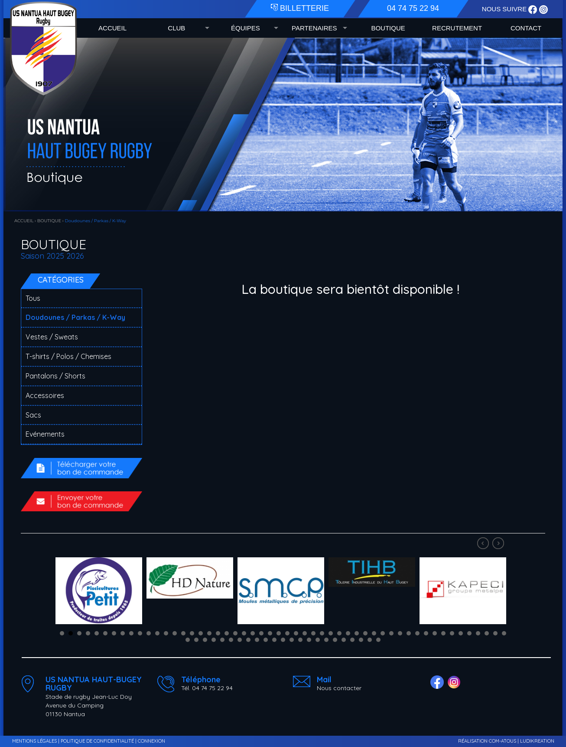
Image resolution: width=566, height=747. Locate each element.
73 (361, 640)
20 (226, 633)
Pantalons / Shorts (55, 376)
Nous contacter (339, 688)
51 (495, 633)
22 (244, 633)
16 (192, 633)
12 (157, 633)
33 (339, 633)
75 (378, 640)
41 (409, 633)
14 (174, 633)
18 (209, 633)
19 (218, 633)
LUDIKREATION (537, 741)
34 (348, 633)
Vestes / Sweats (52, 336)
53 (187, 640)
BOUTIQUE (388, 28)
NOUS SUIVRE (505, 9)
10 (140, 633)
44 (435, 633)
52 (504, 633)
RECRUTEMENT (457, 28)
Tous (33, 298)
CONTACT (526, 28)
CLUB (176, 28)
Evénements (45, 434)
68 (318, 640)
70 (335, 640)
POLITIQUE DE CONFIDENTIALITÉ (97, 741)
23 (252, 633)
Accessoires (45, 395)
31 (322, 633)
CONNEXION (151, 741)
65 (292, 640)
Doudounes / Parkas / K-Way (75, 317)
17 (200, 633)
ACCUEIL (112, 28)
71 (344, 640)
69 (326, 640)
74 (370, 640)
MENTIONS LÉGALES (34, 741)
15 (183, 633)
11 (148, 633)
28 (296, 633)
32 (331, 633)
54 (196, 640)
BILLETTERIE (300, 8)
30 (313, 633)
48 (469, 633)
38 (383, 633)
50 (487, 633)
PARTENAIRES (314, 28)
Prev (484, 544)
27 (287, 633)
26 (278, 633)
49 (478, 633)
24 (261, 633)
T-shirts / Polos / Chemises (68, 356)
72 (352, 640)
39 (391, 633)
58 (231, 640)
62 (265, 640)
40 (400, 633)
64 (283, 640)
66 (300, 640)
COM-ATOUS (502, 741)
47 (461, 633)
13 (166, 633)
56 (213, 640)
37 (374, 633)
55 (205, 640)
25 (270, 633)
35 (357, 633)
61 (257, 640)
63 (274, 640)
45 (443, 633)
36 (365, 633)
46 (452, 633)
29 (305, 633)
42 (417, 633)
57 (222, 640)
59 (239, 640)
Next (499, 544)
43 (426, 633)
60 (248, 640)
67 (309, 640)
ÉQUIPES (245, 28)
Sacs (33, 415)
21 (235, 633)
